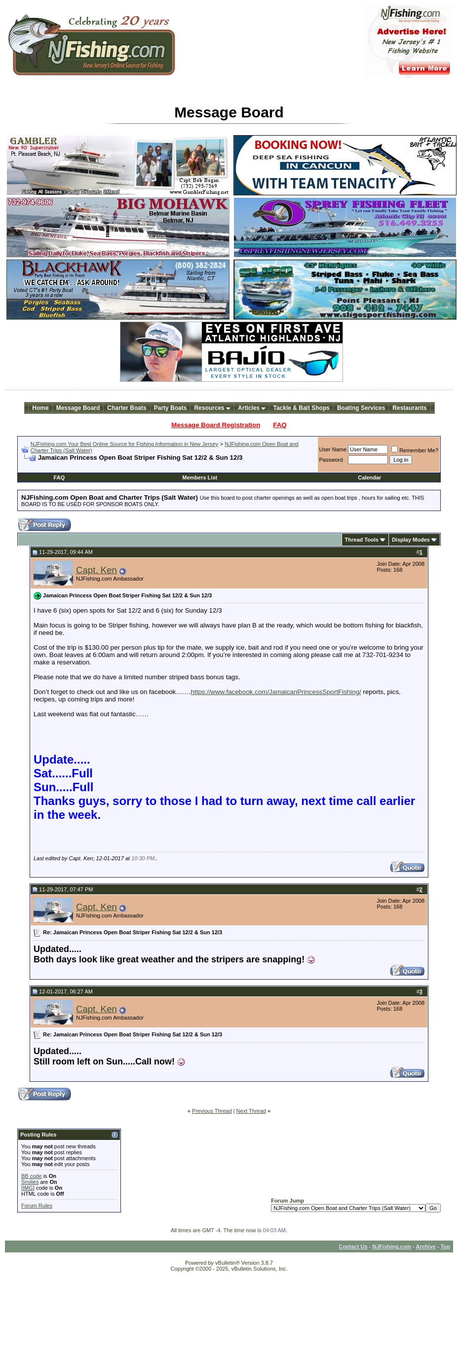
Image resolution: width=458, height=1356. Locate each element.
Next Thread (251, 1111)
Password (331, 460)
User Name (333, 449)
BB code (31, 1176)
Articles (252, 407)
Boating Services (361, 407)
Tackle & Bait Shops (301, 407)
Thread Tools (362, 540)
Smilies (29, 1182)
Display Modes (411, 540)
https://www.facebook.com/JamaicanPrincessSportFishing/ (276, 692)
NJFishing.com (391, 1246)
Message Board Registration (215, 425)
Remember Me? (414, 450)
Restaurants (409, 407)
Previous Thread (212, 1111)
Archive (426, 1246)
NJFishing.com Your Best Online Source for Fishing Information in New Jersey (124, 444)
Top (445, 1246)
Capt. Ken (96, 570)
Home (40, 407)
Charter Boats (126, 407)
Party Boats (170, 407)
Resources (212, 407)
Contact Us (353, 1246)
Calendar (369, 477)
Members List (199, 477)
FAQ (279, 425)
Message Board (78, 407)
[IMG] (28, 1188)
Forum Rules (36, 1206)
